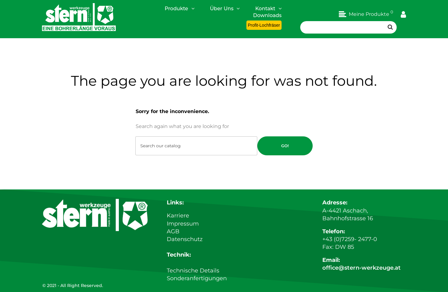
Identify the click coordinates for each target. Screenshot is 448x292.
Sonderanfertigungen (197, 278)
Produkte (179, 8)
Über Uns (225, 8)
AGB (173, 231)
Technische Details (193, 270)
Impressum (183, 223)
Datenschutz (185, 239)
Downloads (267, 15)
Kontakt (268, 8)
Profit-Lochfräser (264, 25)
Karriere (178, 215)
